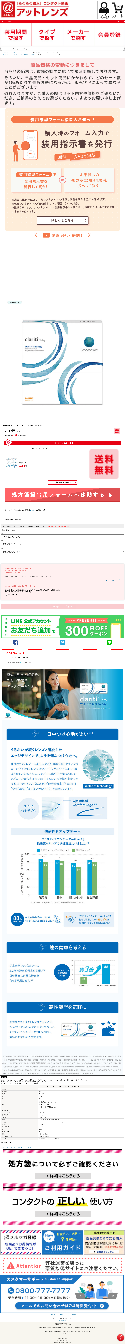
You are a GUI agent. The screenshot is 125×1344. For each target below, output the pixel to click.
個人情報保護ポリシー (65, 1323)
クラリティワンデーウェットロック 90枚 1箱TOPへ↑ (17, 1147)
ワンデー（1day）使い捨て (25, 52)
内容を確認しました (14, 595)
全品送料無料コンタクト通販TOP (9, 52)
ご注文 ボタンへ (120, 1339)
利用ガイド (67, 1314)
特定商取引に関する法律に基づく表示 (62, 1324)
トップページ (52, 1314)
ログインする (119, 21)
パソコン (69, 1318)
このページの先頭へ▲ (63, 1320)
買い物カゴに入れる (62, 606)
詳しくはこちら (109, 580)
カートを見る (60, 1314)
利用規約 (57, 1323)
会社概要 (74, 1314)
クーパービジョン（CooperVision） (26, 54)
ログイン (22, 662)
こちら (32, 510)
